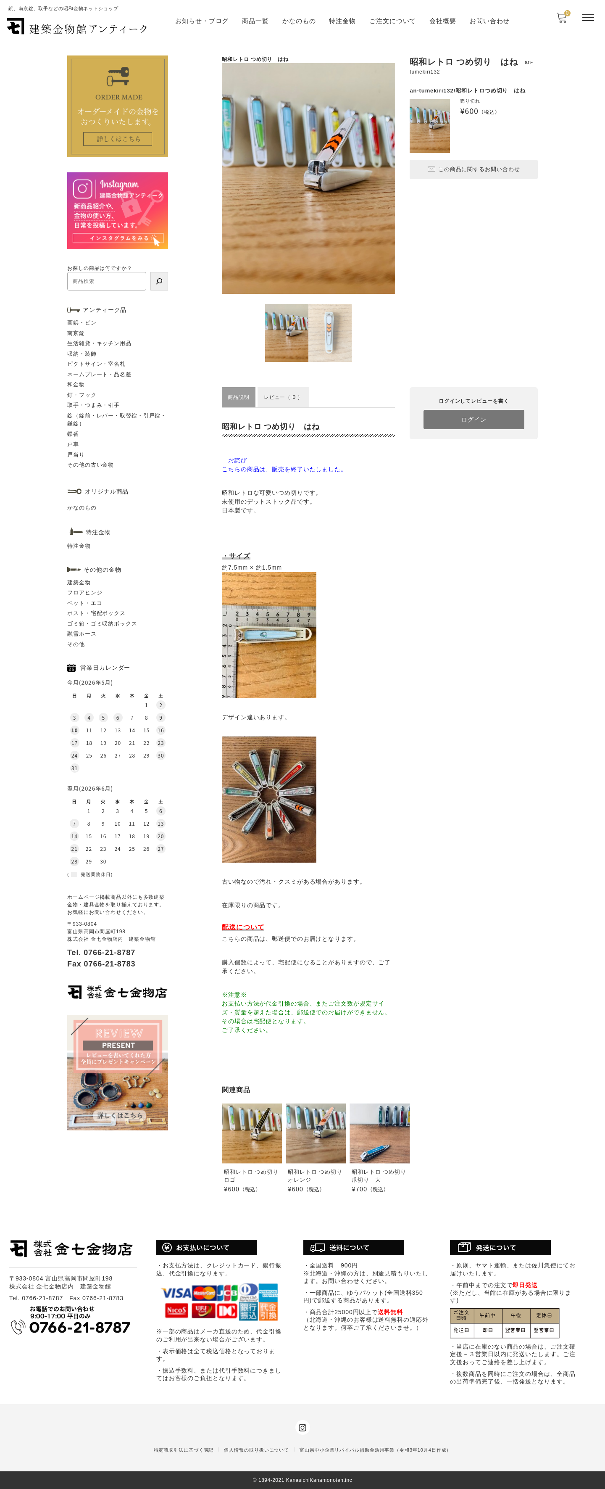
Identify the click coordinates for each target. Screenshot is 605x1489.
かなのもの (299, 20)
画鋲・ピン (82, 322)
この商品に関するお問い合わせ (474, 168)
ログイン (474, 419)
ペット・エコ (84, 603)
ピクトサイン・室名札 (96, 364)
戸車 (73, 444)
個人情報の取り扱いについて (256, 1449)
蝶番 (73, 434)
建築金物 (79, 582)
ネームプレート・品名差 (99, 374)
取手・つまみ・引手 (93, 405)
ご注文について (392, 20)
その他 (76, 644)
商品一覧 (255, 20)
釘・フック (82, 395)
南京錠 (76, 333)
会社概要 (442, 20)
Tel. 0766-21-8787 (101, 952)
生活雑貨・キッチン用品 (99, 343)
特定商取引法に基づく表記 (184, 1449)
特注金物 (342, 20)
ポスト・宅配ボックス (96, 613)
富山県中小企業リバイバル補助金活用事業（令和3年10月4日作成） (375, 1449)
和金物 (76, 384)
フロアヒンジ (84, 592)
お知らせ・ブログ (202, 20)
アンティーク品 (104, 309)
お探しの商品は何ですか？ (99, 268)
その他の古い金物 (90, 465)
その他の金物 (102, 569)
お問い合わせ (490, 20)
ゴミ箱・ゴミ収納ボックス (102, 623)
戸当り (76, 454)
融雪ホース (82, 634)
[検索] (159, 281)
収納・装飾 (82, 354)
